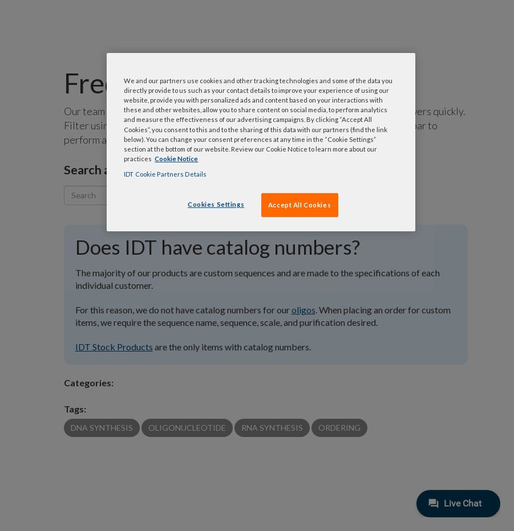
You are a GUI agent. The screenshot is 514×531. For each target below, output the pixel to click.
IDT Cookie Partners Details (165, 174)
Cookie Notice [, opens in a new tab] (176, 158)
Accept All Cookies (299, 205)
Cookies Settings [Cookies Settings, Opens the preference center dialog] (216, 204)
